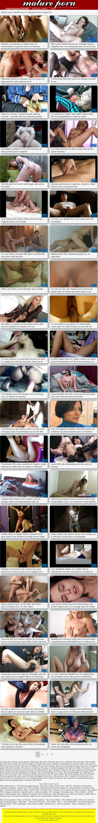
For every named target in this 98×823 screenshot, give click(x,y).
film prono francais (87, 774)
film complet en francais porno (73, 762)
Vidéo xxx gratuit (41, 792)
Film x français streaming (10, 792)
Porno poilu (64, 796)
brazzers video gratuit (20, 762)
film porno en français (46, 766)
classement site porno (38, 762)
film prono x (48, 776)
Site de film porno (49, 4)
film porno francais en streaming (32, 770)
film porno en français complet (68, 766)
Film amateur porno (8, 786)
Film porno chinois (47, 786)
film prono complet (71, 774)
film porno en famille (29, 766)
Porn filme (85, 788)
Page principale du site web (17, 9)
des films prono (54, 762)
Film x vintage (54, 792)
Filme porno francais (37, 802)
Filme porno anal (46, 788)
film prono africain (30, 774)
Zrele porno (77, 786)
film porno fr (86, 768)
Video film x (22, 802)
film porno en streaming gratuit (53, 768)
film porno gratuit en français (57, 770)
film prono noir (19, 776)
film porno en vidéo (73, 768)
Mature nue (22, 788)
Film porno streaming (86, 802)
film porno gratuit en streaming (81, 770)
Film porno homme (86, 800)
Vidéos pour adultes (39, 9)
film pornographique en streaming (77, 772)
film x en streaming (14, 778)
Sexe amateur (74, 788)
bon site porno (5, 762)
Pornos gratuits (38, 800)
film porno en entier (12, 766)
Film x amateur (33, 788)
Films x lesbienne (44, 794)
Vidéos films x (90, 794)
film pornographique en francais (50, 772)
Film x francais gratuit (8, 802)
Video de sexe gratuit (14, 790)
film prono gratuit (6, 776)
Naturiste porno (27, 792)
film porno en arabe (77, 764)
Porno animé (66, 790)
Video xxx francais (77, 794)
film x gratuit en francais (53, 778)
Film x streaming (19, 804)
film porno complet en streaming (55, 764)
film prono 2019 (16, 774)
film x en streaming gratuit (33, 778)
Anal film (68, 786)
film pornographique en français (24, 772)
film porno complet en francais (30, 764)
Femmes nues (5, 796)
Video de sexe (35, 796)
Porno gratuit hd (70, 802)
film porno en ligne (13, 768)
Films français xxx (61, 788)
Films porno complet (35, 804)
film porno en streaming (30, 768)
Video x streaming (79, 804)
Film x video (51, 802)
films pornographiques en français (18, 780)
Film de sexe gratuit (7, 800)
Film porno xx (50, 804)
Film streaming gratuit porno (28, 786)
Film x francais (41, 790)
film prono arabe (57, 774)
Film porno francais (79, 790)
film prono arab (44, 774)
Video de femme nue (60, 794)
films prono (37, 780)
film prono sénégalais (34, 776)
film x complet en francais (75, 776)
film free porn (12, 764)
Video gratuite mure (13, 794)
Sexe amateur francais (50, 796)
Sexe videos (92, 790)
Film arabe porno (67, 792)
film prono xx (59, 776)
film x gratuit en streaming (74, 778)
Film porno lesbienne (20, 796)
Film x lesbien (80, 792)
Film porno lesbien (53, 800)
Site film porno (5, 804)
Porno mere (59, 786)
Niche (53, 9)
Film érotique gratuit (69, 800)
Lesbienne (12, 788)
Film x (60, 802)
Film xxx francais (63, 804)
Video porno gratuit (29, 794)
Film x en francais (24, 800)
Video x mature (29, 790)
